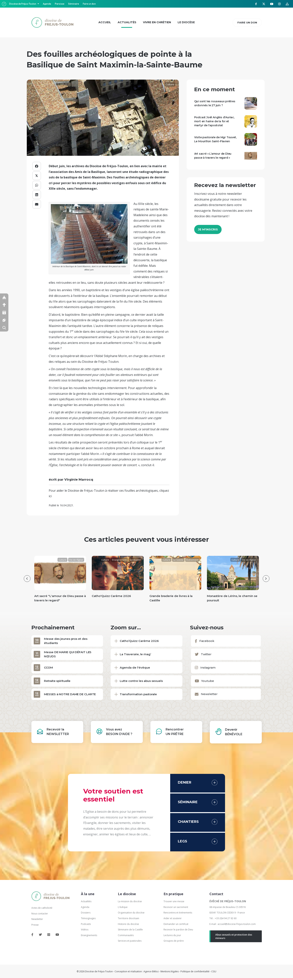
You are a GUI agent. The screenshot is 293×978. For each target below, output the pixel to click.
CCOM (48, 667)
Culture (170, 84)
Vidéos (84, 929)
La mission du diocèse (130, 901)
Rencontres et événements (178, 912)
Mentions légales (169, 971)
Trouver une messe (174, 901)
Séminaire (73, 3)
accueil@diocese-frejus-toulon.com (237, 924)
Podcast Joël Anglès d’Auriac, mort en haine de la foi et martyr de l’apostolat (214, 121)
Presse (35, 924)
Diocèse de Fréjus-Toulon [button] (23, 3)
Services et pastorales (129, 940)
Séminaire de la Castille (130, 929)
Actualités (86, 901)
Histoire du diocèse (128, 924)
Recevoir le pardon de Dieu (178, 929)
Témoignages (88, 918)
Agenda (47, 3)
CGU (213, 971)
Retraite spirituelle (57, 681)
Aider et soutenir (173, 918)
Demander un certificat (176, 924)
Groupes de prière (174, 940)
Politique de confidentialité (194, 971)
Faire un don (89, 3)
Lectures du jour (172, 935)
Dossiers (85, 912)
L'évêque (123, 907)
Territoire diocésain (128, 918)
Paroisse (59, 3)
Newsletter (37, 919)
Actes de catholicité (41, 907)
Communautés (126, 935)
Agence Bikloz (151, 971)
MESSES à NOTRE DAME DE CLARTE (70, 694)
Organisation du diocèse (131, 912)
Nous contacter (39, 913)
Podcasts (86, 924)
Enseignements (89, 935)
